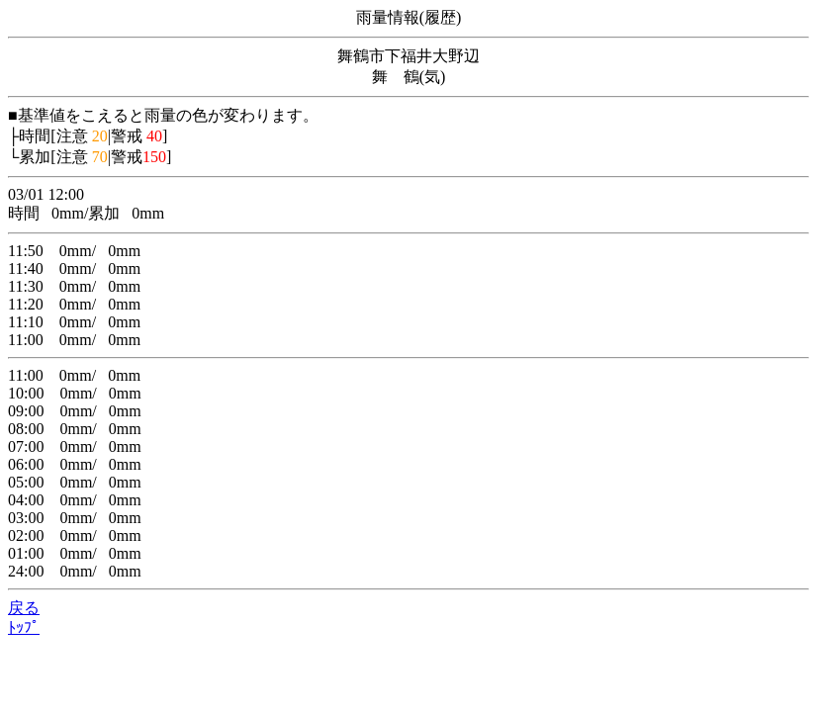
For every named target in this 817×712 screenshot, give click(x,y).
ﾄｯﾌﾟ (24, 627)
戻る (24, 607)
